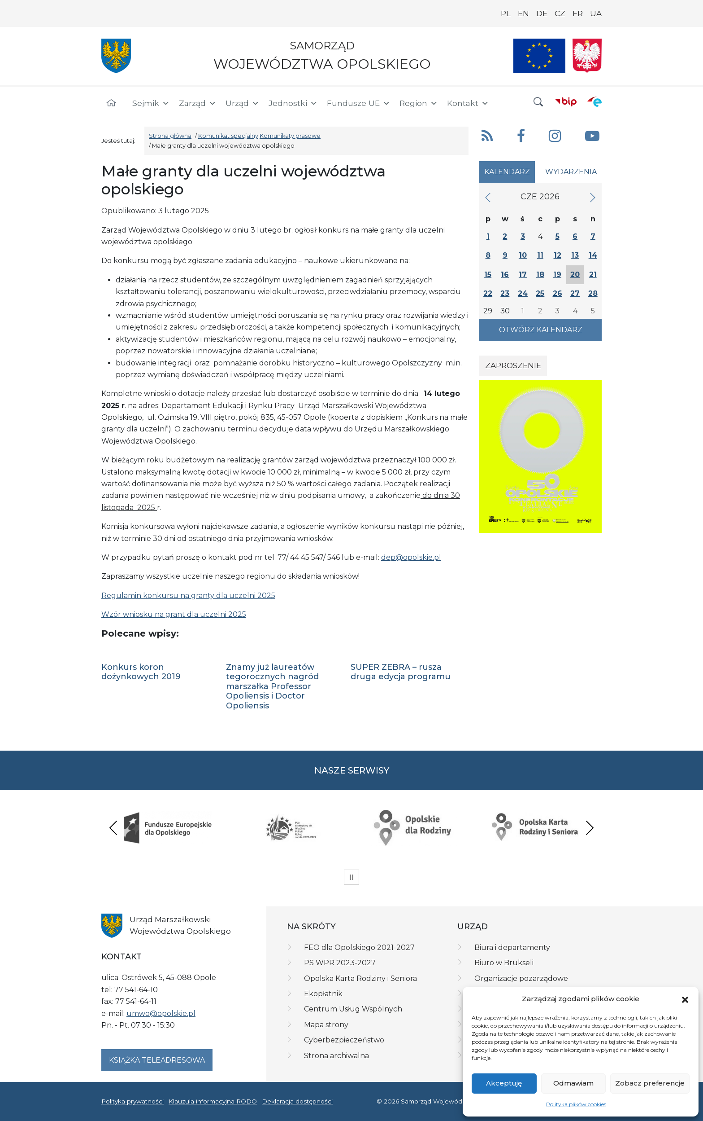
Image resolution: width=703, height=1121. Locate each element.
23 (504, 293)
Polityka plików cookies (576, 1104)
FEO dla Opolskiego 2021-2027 (359, 947)
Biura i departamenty (512, 947)
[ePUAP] (594, 101)
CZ (560, 13)
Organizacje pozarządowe (521, 978)
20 (575, 274)
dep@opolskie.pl (411, 557)
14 (593, 255)
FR (578, 13)
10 (523, 255)
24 (523, 293)
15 (487, 274)
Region (418, 103)
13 (575, 255)
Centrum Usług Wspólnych (353, 1009)
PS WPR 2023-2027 (340, 962)
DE (541, 13)
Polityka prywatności (132, 1101)
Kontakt (468, 103)
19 (557, 274)
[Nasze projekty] (539, 56)
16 (505, 274)
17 (523, 274)
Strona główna (170, 135)
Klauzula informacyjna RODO (213, 1101)
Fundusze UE (359, 103)
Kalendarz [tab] (507, 171)
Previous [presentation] (113, 827)
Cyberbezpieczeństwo (344, 1040)
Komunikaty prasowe (290, 135)
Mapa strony (326, 1024)
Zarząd (198, 103)
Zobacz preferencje (650, 1083)
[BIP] (566, 101)
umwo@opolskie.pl (160, 1013)
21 (593, 274)
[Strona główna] (111, 103)
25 (540, 293)
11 (540, 255)
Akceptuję (504, 1083)
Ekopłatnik (323, 993)
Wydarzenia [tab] (571, 171)
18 (540, 274)
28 (593, 293)
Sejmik (151, 103)
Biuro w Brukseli (504, 962)
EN (523, 13)
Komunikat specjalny (228, 135)
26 (557, 293)
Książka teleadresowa (157, 1060)
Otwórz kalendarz (540, 329)
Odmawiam (573, 1083)
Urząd (243, 103)
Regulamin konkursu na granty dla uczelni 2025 (188, 595)
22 (487, 293)
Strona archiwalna (336, 1055)
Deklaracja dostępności (297, 1101)
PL (506, 13)
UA (596, 13)
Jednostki (293, 103)
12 (557, 255)
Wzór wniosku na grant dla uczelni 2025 (173, 614)
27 (575, 293)
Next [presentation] (589, 827)
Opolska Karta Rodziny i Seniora (360, 978)
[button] (685, 998)
